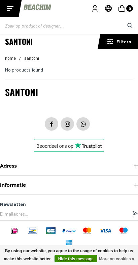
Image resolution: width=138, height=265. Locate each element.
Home (10, 58)
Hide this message (76, 259)
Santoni (31, 58)
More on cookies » (116, 259)
